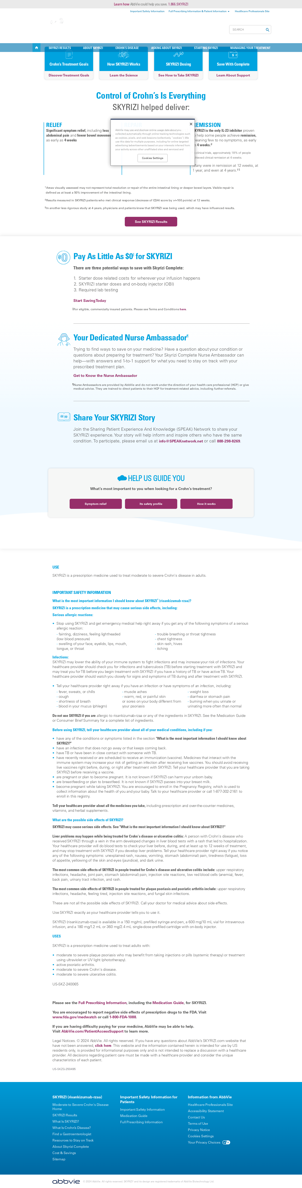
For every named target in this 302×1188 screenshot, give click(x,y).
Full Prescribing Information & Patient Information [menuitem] (197, 11)
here (183, 309)
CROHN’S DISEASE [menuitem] (127, 48)
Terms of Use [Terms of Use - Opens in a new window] (198, 1123)
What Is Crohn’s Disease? (71, 1128)
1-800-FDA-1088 (122, 1017)
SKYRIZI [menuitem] (36, 47)
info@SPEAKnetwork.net (181, 441)
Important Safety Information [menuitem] (147, 11)
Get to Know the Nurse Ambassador (105, 375)
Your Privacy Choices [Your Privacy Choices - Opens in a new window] (204, 1142)
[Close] (191, 124)
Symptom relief (96, 504)
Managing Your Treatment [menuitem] (250, 48)
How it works (206, 504)
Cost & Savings (191, 29)
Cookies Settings (201, 1136)
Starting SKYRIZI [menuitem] (206, 48)
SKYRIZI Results (64, 1115)
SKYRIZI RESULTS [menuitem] (60, 48)
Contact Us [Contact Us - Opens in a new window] (196, 1117)
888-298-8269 (228, 441)
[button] (266, 30)
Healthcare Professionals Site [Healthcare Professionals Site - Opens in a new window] (210, 1105)
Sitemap (58, 1159)
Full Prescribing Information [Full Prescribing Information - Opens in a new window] (141, 1122)
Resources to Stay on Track (73, 1140)
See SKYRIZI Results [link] (151, 222)
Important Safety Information (142, 1109)
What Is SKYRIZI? (65, 1121)
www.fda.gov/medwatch (74, 1017)
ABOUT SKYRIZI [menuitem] (93, 48)
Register (220, 29)
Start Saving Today (89, 300)
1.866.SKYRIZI (178, 4)
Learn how (121, 4)
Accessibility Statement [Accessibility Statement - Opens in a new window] (206, 1111)
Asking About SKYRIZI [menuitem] (166, 48)
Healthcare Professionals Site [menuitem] (252, 11)
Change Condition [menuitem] (83, 34)
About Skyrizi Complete (70, 1146)
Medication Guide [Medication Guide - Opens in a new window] (133, 1116)
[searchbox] (250, 29)
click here (103, 1045)
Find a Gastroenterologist (71, 1134)
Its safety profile (151, 504)
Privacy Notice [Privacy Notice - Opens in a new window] (199, 1130)
